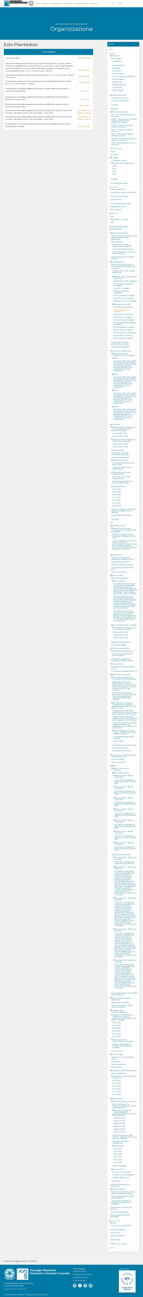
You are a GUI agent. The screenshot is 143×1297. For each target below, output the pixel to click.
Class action (115, 1062)
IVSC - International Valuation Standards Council (122, 135)
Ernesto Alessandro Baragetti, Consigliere (124, 323)
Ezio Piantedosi (84, 58)
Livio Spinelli (117, 87)
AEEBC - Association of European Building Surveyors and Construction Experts (124, 120)
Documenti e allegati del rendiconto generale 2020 (125, 862)
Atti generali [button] (117, 242)
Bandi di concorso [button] (119, 526)
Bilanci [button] (114, 766)
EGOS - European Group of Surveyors (121, 130)
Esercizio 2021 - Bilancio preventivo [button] (124, 832)
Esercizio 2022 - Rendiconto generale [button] (126, 899)
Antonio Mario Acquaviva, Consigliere (123, 284)
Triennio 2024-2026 (120, 638)
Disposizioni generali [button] (120, 233)
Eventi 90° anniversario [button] (120, 101)
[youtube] (90, 1285)
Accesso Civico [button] (118, 1169)
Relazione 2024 (119, 1129)
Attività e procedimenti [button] (121, 648)
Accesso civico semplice (121, 1172)
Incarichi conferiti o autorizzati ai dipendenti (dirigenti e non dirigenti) (123, 510)
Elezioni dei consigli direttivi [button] (123, 163)
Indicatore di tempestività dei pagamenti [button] (124, 1077)
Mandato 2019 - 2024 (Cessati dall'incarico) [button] (125, 277)
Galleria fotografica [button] (117, 1235)
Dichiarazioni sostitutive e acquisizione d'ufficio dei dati (122, 659)
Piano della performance (120, 562)
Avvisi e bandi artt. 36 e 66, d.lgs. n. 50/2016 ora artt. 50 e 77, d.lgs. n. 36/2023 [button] (124, 732)
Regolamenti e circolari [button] (119, 219)
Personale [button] (116, 424)
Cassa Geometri (79, 1271)
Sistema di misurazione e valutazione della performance (123, 558)
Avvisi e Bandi (118, 741)
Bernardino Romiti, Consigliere (125, 301)
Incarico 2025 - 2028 (120, 436)
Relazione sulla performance (122, 565)
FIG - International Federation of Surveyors (123, 115)
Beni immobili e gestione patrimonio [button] (121, 999)
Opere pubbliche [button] (118, 1189)
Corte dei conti (117, 1051)
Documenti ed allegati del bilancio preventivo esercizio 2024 (125, 804)
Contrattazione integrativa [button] (121, 515)
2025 (114, 169)
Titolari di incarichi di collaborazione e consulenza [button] (123, 354)
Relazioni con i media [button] (118, 1244)
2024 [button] (116, 390)
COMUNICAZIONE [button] (81, 3)
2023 (114, 174)
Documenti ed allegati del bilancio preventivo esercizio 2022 (125, 826)
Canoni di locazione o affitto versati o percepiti (122, 1006)
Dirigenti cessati (117, 450)
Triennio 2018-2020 (120, 632)
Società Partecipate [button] (120, 578)
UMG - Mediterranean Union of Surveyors (123, 143)
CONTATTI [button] (93, 3)
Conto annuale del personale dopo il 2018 (123, 463)
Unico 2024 (84, 99)
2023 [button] (116, 374)
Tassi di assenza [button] (119, 486)
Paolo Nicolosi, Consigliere (123, 298)
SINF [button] (112, 216)
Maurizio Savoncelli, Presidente (125, 281)
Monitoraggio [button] (119, 1146)
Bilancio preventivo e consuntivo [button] (121, 769)
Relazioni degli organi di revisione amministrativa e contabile (122, 1045)
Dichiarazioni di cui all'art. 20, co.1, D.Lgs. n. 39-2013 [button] (125, 628)
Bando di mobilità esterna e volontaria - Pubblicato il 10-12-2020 (124, 536)
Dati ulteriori (116, 1181)
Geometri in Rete (80, 1277)
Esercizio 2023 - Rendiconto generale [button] (126, 930)
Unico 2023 (84, 91)
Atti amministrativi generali (122, 249)
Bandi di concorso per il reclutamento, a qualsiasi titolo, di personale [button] (124, 530)
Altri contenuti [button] (117, 1099)
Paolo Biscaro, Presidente (123, 307)
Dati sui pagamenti (118, 1073)
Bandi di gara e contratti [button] (121, 674)
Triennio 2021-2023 (120, 635)
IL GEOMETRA (114, 187)
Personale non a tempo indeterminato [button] (122, 473)
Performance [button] (117, 555)
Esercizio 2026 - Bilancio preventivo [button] (124, 776)
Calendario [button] (114, 109)
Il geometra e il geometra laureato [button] (123, 192)
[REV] (129, 1280)
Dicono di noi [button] (115, 1233)
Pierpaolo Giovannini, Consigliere (121, 292)
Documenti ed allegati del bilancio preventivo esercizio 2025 (125, 792)
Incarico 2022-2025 (119, 433)
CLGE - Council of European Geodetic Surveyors (122, 126)
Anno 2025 (116, 492)
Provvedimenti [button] (120, 581)
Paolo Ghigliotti (118, 79)
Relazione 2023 (119, 1126)
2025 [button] (116, 406)
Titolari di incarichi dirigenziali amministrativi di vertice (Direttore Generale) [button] (123, 428)
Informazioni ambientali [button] (119, 1212)
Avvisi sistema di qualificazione (124, 745)
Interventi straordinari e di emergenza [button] (120, 1185)
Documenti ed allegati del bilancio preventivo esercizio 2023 (125, 815)
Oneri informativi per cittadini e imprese (123, 257)
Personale (115, 519)
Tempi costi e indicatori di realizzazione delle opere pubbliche (121, 1202)
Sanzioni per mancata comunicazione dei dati (120, 343)
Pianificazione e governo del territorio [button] (121, 1208)
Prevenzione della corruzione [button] (124, 1101)
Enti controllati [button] (117, 575)
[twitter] (80, 1285)
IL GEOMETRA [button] (55, 3)
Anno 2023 (116, 497)
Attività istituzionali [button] (119, 95)
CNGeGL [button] (45, 3)
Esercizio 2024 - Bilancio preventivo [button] (124, 798)
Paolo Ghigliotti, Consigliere (124, 327)
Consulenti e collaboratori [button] (121, 351)
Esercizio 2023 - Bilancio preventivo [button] (124, 810)
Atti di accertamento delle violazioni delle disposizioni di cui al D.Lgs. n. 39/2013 (124, 1136)
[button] (109, 53)
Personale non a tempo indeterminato (121, 477)
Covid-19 (114, 105)
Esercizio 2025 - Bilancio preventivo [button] (124, 787)
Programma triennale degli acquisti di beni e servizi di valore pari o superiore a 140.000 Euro (124, 718)
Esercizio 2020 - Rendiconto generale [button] (126, 858)
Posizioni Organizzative (120, 457)
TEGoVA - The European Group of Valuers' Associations (124, 139)
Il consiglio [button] (117, 58)
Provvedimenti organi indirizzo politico (123, 667)
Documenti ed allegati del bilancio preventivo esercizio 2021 (125, 837)
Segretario (116, 68)
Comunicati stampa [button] (117, 1230)
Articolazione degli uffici (120, 347)
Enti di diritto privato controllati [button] (125, 625)
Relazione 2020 (119, 1118)
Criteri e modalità (117, 759)
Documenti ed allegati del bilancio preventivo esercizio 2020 (125, 848)
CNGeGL (112, 53)
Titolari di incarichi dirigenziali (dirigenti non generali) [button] (124, 440)
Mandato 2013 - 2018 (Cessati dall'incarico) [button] (123, 271)
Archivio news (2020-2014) (121, 1225)
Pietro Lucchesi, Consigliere (124, 295)
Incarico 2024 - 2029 (120, 447)
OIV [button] (111, 523)
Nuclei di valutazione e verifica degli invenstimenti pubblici (123, 1192)
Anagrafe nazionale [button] (117, 206)
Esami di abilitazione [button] (118, 189)
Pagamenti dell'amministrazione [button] (124, 1070)
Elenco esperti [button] (115, 209)
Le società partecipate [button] (118, 183)
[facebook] (74, 1285)
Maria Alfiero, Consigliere (122, 317)
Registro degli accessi (120, 1177)
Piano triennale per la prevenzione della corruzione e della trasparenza (124, 237)
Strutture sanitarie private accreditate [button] (120, 1216)
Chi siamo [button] (115, 56)
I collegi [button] (115, 158)
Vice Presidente (118, 65)
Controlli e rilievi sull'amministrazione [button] (119, 1011)
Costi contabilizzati (118, 1064)
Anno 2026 (116, 489)
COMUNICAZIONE (115, 1220)
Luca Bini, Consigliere (121, 288)
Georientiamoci (79, 1280)
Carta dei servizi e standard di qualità (122, 1058)
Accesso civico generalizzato (123, 1175)
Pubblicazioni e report (119, 98)
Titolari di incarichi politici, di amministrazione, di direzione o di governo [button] (124, 266)
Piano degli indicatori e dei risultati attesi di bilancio (124, 994)
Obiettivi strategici (119, 1166)
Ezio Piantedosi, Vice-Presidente (121, 310)
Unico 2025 (84, 105)
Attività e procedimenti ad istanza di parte (122, 654)
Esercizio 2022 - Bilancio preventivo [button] (124, 821)
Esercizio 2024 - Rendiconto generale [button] (126, 961)
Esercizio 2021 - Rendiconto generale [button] (125, 867)
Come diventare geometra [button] (120, 203)
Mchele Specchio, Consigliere (124, 332)
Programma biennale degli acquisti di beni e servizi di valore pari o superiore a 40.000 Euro (124, 712)
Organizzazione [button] (118, 262)
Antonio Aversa (118, 74)
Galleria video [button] (115, 1240)
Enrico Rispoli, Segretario (123, 314)
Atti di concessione (118, 762)
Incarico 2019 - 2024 (120, 444)
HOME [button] (37, 3)
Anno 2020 (116, 506)
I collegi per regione (119, 160)
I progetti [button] (113, 179)
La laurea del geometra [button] (119, 196)
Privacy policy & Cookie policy (36, 1295)
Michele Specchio (119, 85)
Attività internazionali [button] (120, 112)
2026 (114, 166)
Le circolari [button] (114, 155)
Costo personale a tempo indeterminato (122, 468)
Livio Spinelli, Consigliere (122, 335)
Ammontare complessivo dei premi (122, 568)
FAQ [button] (112, 222)
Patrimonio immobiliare (120, 1002)
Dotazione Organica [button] (121, 460)
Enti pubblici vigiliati (118, 645)
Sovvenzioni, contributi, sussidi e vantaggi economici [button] (124, 756)
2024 (114, 171)
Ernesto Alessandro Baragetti (123, 76)
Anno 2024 (116, 495)
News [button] (114, 1223)
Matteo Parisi (117, 82)
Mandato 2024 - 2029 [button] (122, 304)
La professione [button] (115, 199)
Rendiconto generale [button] (122, 855)
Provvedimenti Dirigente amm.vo (124, 671)
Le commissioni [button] (116, 149)
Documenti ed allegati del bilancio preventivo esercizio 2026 (125, 781)
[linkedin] (85, 1285)
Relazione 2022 (119, 1123)
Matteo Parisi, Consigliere (123, 330)
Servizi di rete (116, 1067)
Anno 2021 (116, 503)
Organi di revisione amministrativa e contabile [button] (123, 1040)
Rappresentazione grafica (121, 642)
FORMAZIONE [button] (68, 3)
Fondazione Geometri (82, 1274)
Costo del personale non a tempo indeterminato (122, 482)
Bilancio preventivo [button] (121, 773)
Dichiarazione (84, 70)
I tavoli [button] (112, 152)
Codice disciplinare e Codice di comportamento (123, 252)
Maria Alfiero (117, 71)
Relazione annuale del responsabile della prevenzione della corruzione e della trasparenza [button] (124, 1112)
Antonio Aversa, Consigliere (123, 320)
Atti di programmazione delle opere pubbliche (122, 1197)
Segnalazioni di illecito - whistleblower (121, 1142)
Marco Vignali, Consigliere (123, 338)
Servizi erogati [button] (117, 1054)
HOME (111, 49)
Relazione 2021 (119, 1121)
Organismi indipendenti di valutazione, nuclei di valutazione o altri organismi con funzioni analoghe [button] (123, 1017)
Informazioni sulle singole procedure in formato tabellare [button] (124, 678)
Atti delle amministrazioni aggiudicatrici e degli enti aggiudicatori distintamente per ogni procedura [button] (123, 705)
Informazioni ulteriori (120, 748)
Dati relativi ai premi (119, 572)
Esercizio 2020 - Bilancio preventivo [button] (124, 843)
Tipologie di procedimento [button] (123, 651)
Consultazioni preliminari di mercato (123, 737)
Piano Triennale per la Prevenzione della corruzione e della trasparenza (124, 1105)
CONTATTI (111, 1247)
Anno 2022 (116, 500)
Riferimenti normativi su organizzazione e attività (121, 245)
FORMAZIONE (114, 213)
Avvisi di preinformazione (122, 751)
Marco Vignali (117, 90)
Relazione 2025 (119, 1132)
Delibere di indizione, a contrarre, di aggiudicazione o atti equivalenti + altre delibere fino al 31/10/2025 (124, 725)
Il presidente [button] (117, 61)
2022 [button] (116, 358)
